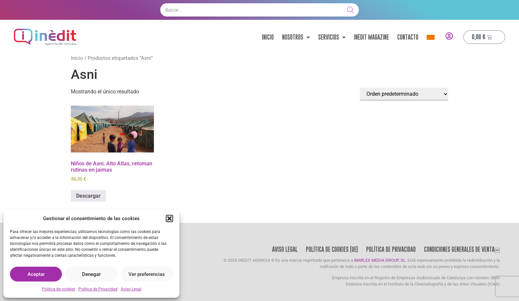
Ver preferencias (146, 274)
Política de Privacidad (98, 289)
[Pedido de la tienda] (404, 94)
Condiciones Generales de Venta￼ (462, 249)
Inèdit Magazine (371, 37)
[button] (169, 218)
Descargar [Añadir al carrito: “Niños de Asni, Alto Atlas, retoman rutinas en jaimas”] (88, 196)
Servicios (332, 37)
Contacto (407, 37)
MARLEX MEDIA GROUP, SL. (380, 260)
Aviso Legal (131, 289)
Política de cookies (58, 289)
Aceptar (36, 274)
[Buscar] (350, 10)
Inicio (268, 37)
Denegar (91, 274)
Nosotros (296, 37)
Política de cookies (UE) (332, 249)
